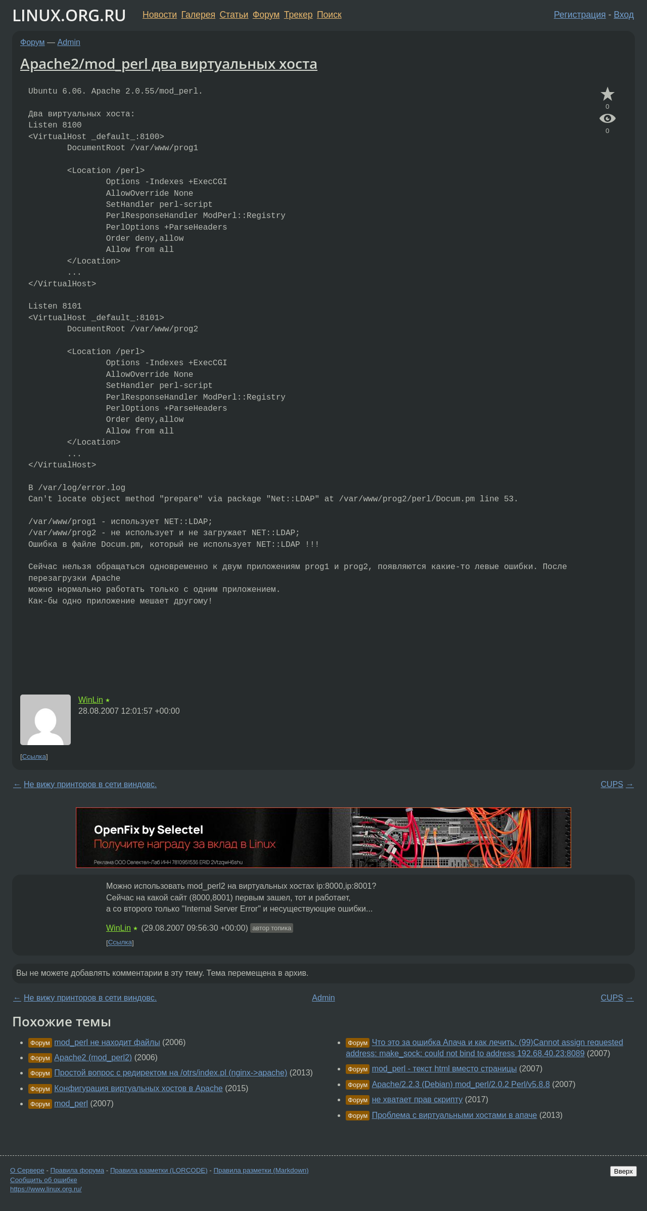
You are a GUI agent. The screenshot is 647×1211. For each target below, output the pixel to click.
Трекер (298, 15)
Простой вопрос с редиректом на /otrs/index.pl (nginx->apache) (170, 1072)
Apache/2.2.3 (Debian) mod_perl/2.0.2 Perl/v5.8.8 (461, 1084)
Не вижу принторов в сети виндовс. (90, 784)
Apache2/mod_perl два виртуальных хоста (168, 63)
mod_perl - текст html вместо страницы (444, 1068)
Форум (266, 15)
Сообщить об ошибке (43, 1180)
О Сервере (27, 1170)
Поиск (329, 15)
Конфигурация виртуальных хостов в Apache (138, 1088)
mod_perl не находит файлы (107, 1042)
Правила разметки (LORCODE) (159, 1170)
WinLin (90, 700)
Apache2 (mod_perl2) (93, 1057)
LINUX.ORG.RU (69, 15)
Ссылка (34, 756)
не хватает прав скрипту (417, 1099)
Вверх (623, 1171)
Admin (69, 42)
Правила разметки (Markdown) (260, 1170)
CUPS (612, 784)
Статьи (233, 15)
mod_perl (71, 1103)
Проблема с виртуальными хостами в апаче (454, 1115)
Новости (160, 15)
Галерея (198, 15)
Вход (624, 15)
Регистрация (580, 15)
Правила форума (78, 1170)
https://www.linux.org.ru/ (45, 1189)
